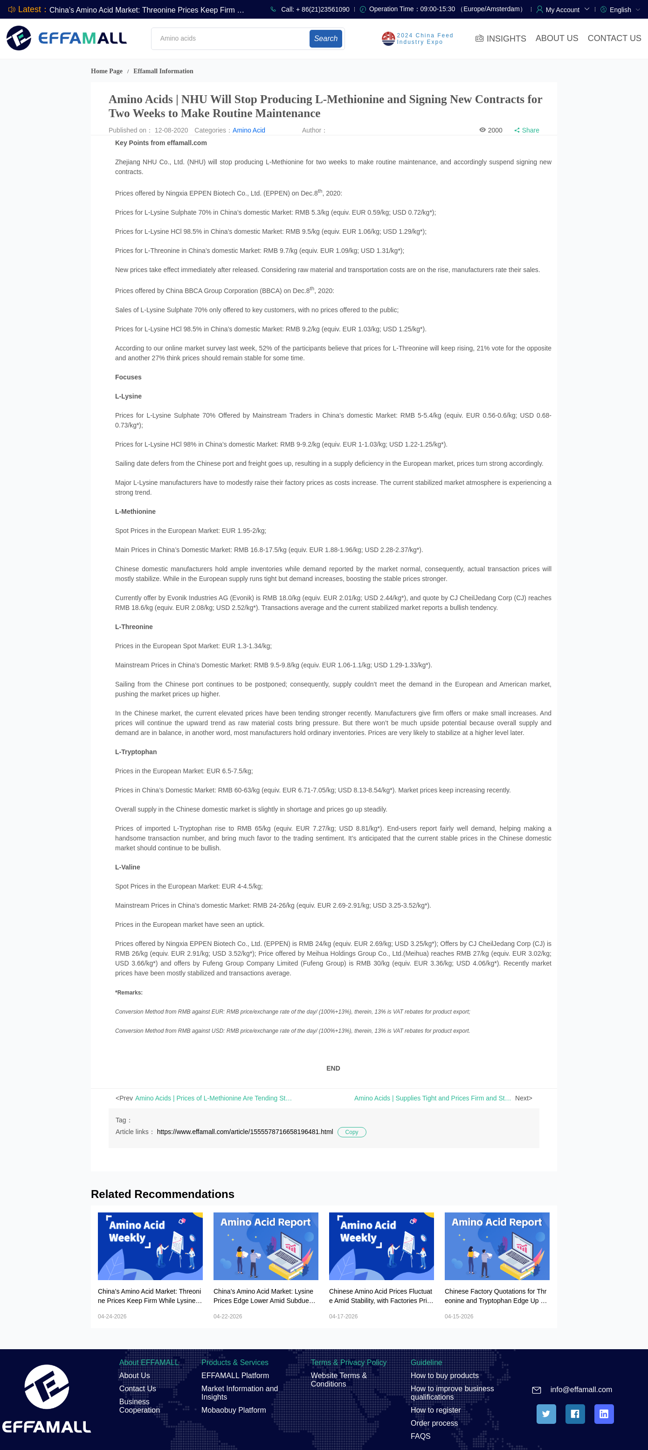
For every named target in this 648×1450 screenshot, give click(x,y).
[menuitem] (625, 9)
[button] (568, 9)
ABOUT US (557, 38)
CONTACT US (614, 38)
